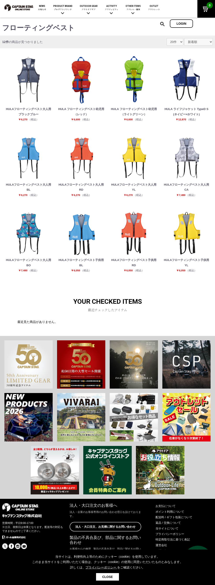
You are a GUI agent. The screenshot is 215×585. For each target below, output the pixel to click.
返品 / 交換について (169, 526)
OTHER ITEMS (133, 8)
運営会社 (162, 548)
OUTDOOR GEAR (89, 8)
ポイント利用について (171, 515)
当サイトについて (168, 532)
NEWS (42, 8)
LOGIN (181, 23)
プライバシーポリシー (171, 537)
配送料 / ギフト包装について (175, 520)
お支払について (166, 509)
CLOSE (107, 577)
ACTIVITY (111, 8)
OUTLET (154, 8)
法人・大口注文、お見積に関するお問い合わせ (105, 530)
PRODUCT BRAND (62, 8)
